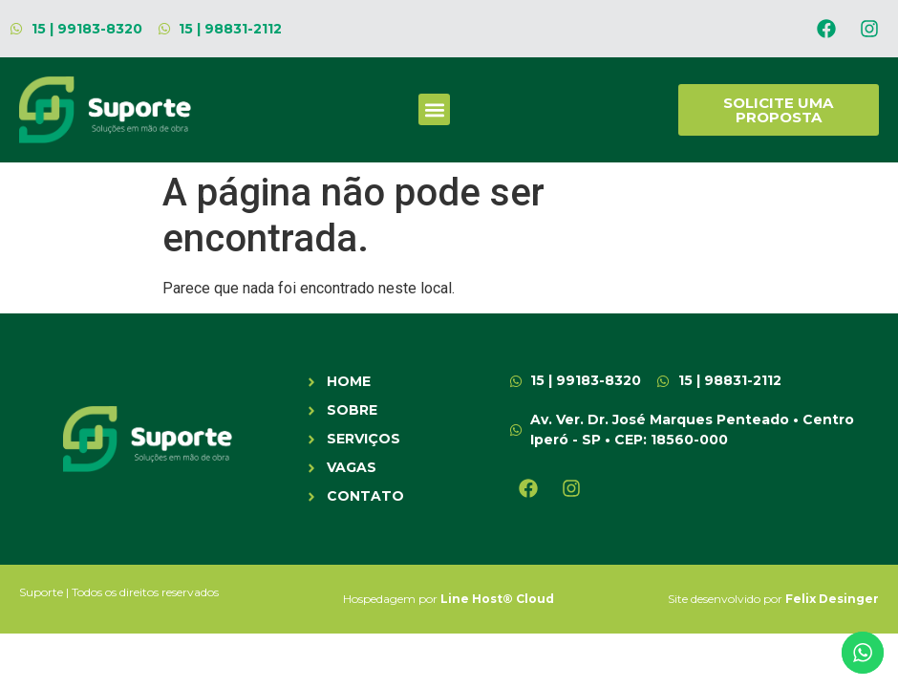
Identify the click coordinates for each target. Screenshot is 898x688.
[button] (434, 109)
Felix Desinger (832, 598)
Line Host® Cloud (497, 598)
